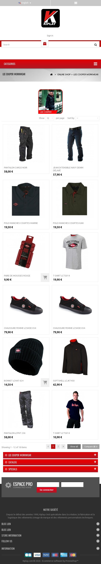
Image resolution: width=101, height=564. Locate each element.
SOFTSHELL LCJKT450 (64, 380)
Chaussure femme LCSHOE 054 (20, 328)
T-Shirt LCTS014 (61, 275)
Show (41, 118)
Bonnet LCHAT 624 (13, 380)
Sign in (50, 35)
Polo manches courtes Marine (21, 223)
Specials (12, 469)
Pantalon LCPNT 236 (14, 433)
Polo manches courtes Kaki (68, 223)
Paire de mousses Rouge (17, 275)
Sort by (70, 118)
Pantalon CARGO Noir (15, 167)
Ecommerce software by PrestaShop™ (60, 561)
